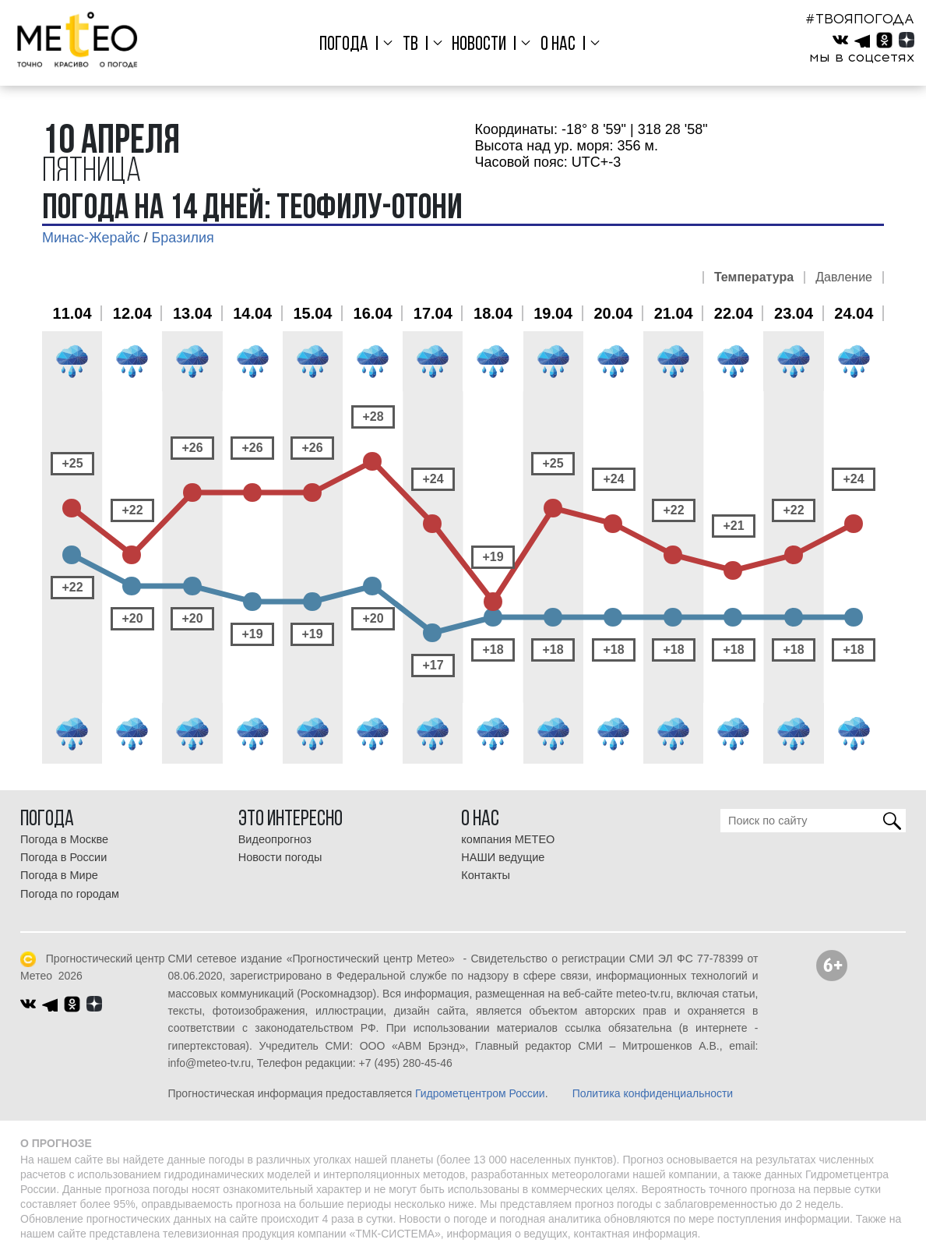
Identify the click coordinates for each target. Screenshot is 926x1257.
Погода (343, 45)
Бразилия (183, 237)
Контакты (485, 875)
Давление (843, 277)
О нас (558, 45)
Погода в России (63, 857)
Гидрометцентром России (480, 1093)
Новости (479, 45)
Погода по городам (69, 894)
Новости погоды (280, 857)
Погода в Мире (59, 875)
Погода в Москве (64, 839)
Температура (754, 277)
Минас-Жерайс (90, 237)
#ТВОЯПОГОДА (859, 18)
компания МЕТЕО (508, 839)
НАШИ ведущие (502, 857)
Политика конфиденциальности (653, 1093)
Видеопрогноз (275, 839)
